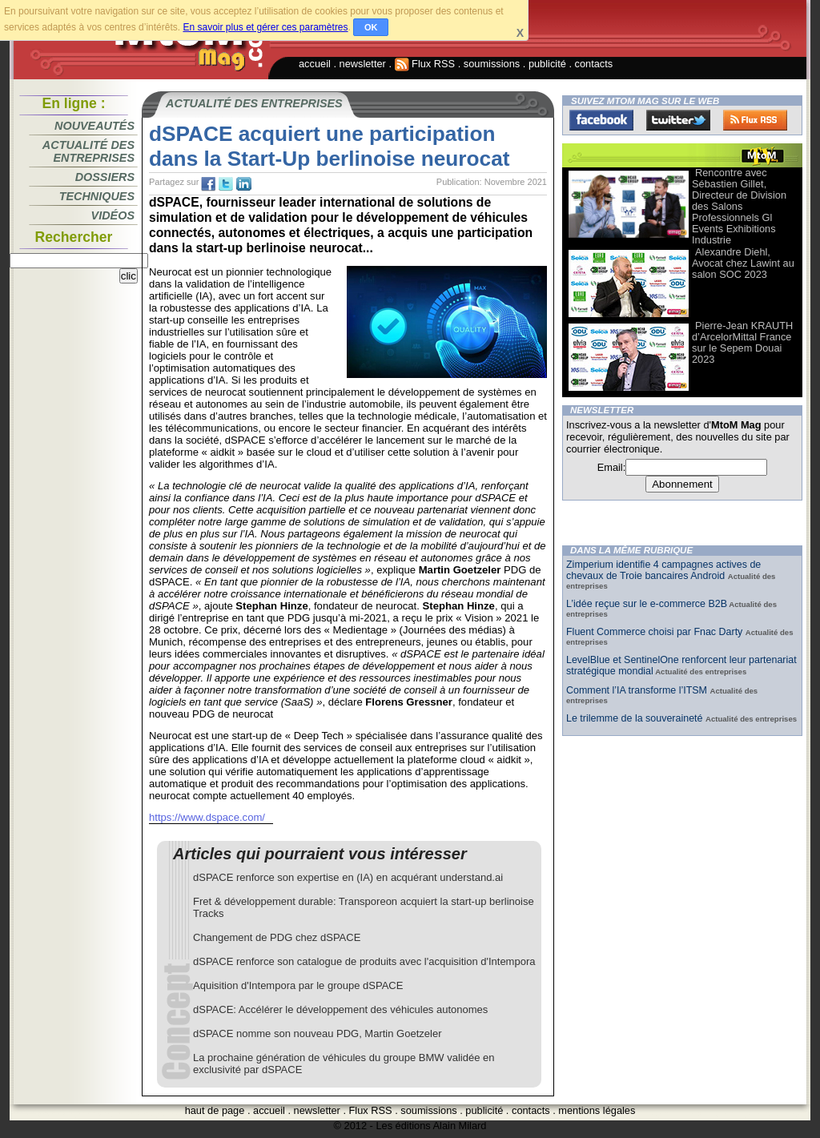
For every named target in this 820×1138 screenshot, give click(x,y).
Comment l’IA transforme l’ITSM (637, 690)
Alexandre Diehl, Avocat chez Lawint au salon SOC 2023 (743, 263)
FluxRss (755, 120)
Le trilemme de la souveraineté (635, 718)
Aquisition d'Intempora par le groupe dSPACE (298, 985)
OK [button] (371, 27)
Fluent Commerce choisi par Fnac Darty (656, 631)
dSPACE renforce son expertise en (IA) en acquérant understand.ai (348, 877)
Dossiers (105, 177)
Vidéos (113, 215)
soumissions (492, 64)
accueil (315, 64)
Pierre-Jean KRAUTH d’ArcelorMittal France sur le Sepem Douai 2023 (742, 342)
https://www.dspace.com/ (207, 817)
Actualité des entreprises (88, 151)
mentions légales (596, 1110)
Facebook (601, 120)
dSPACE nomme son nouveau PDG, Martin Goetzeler (317, 1033)
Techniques (97, 196)
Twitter (678, 120)
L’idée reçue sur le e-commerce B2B (646, 603)
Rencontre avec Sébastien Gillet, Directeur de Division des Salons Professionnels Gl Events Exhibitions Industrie (739, 206)
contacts (594, 64)
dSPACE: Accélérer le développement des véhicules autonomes (340, 1009)
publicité (547, 64)
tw (226, 184)
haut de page (215, 1110)
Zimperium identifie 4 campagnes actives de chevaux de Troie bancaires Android (663, 570)
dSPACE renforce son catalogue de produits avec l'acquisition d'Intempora (364, 961)
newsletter (363, 64)
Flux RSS (425, 64)
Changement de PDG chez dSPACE (276, 937)
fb (208, 184)
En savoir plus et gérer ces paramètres (265, 27)
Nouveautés (94, 125)
